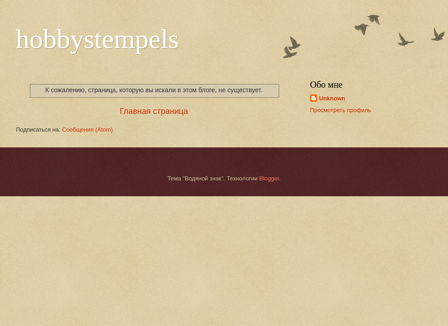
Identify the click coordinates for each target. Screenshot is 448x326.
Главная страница (153, 111)
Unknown (332, 98)
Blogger (269, 178)
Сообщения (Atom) (87, 129)
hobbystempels (97, 39)
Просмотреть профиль (340, 110)
